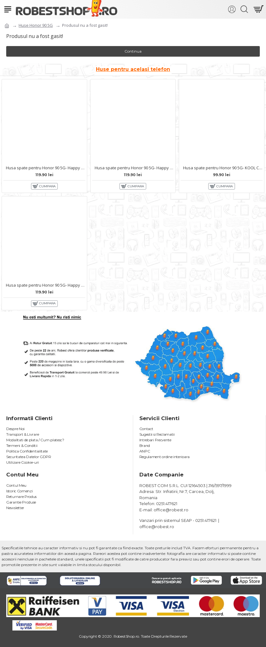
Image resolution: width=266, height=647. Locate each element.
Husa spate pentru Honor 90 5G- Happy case (45, 168)
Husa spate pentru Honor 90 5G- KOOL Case (223, 168)
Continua (133, 51)
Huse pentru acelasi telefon (133, 69)
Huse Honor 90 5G (36, 25)
